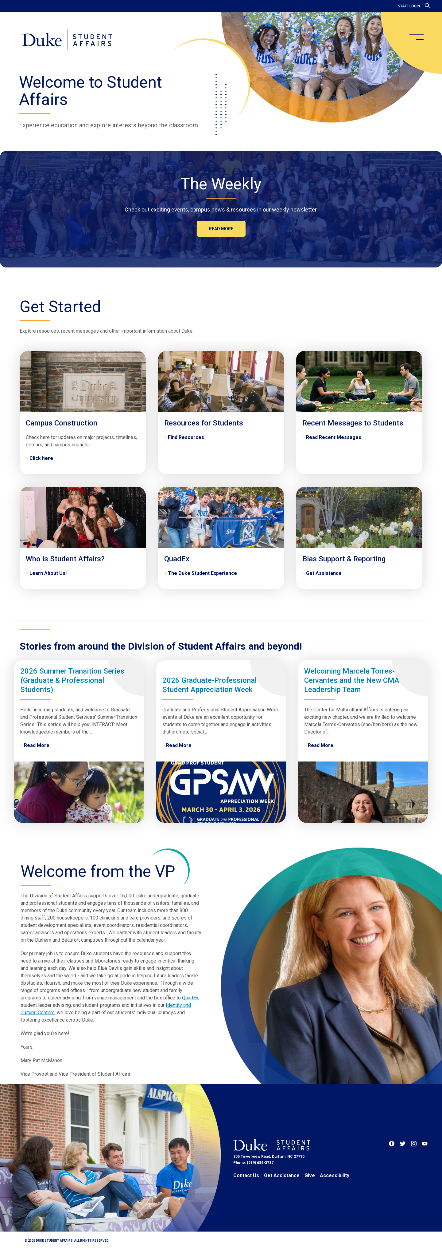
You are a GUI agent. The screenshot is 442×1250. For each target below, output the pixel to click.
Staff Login (409, 6)
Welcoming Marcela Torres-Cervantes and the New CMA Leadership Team (351, 680)
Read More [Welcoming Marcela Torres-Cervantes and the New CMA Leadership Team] (320, 745)
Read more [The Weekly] (221, 228)
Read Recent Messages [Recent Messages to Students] (333, 437)
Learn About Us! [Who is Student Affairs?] (48, 573)
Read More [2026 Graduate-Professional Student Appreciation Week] (179, 745)
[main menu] (416, 39)
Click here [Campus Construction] (41, 458)
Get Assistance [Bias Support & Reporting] (324, 573)
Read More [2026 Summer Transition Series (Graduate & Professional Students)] (36, 745)
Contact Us (246, 1175)
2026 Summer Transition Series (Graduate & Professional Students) (72, 680)
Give (309, 1175)
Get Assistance (282, 1175)
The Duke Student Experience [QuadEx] (202, 573)
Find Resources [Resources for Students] (186, 437)
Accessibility (334, 1175)
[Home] (67, 40)
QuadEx (190, 998)
